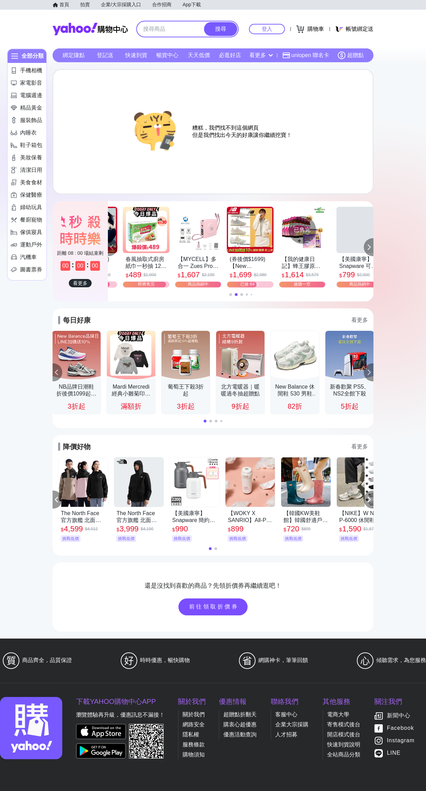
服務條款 (194, 744)
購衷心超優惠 (240, 724)
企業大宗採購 (291, 724)
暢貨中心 (167, 55)
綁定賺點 (74, 55)
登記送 (105, 55)
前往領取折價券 (214, 606)
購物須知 (194, 754)
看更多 (261, 55)
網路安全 (194, 724)
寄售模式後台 (343, 724)
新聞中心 (398, 716)
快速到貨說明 (343, 744)
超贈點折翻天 (240, 714)
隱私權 (191, 734)
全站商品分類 (343, 754)
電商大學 (338, 714)
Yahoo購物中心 (90, 29)
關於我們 (194, 714)
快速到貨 (136, 55)
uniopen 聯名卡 (306, 55)
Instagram (401, 741)
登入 (267, 29)
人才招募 (286, 734)
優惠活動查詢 (240, 734)
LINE (394, 753)
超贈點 (350, 55)
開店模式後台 (343, 734)
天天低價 (199, 55)
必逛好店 (230, 55)
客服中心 (286, 714)
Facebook (400, 728)
